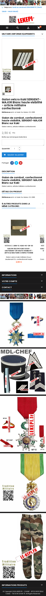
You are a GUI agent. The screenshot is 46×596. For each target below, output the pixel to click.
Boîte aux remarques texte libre (14, 137)
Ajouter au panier (14, 154)
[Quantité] (14, 148)
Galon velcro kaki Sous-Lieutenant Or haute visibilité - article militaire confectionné (19, 250)
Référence (6, 112)
